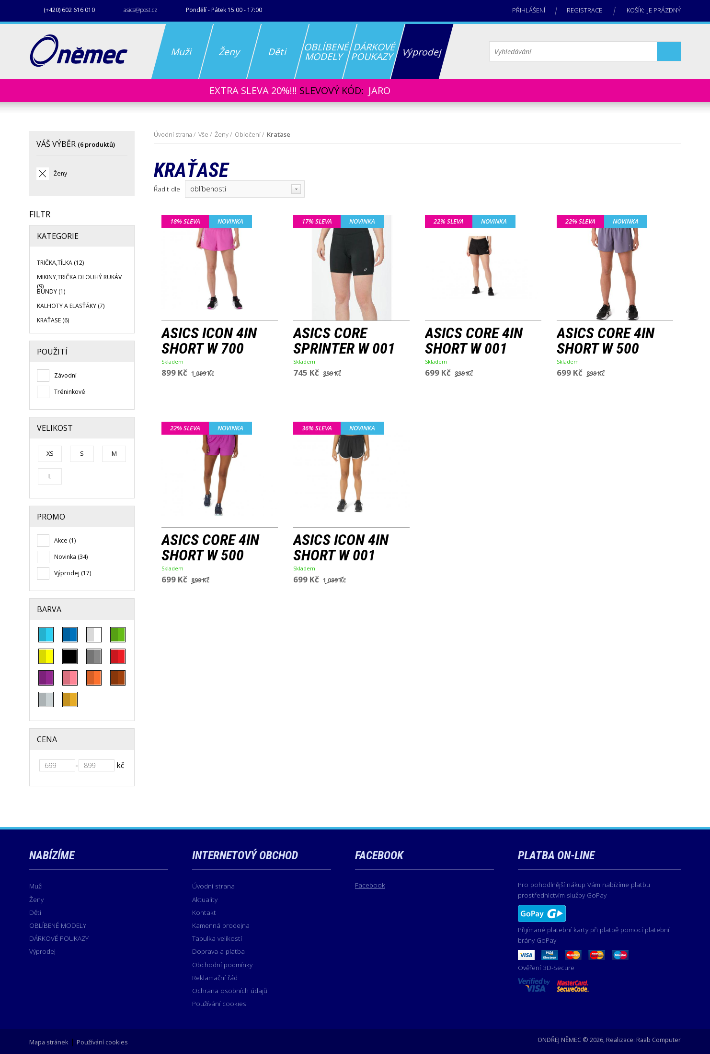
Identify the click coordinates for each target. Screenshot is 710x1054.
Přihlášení (528, 10)
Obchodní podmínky (222, 964)
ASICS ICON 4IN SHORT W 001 (341, 548)
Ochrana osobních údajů (229, 990)
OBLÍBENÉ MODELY (57, 925)
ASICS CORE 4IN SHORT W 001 (474, 341)
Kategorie (58, 236)
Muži (36, 885)
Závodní (65, 375)
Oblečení (248, 134)
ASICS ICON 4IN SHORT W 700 (209, 341)
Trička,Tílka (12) (60, 263)
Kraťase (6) (53, 320)
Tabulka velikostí (217, 938)
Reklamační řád (215, 977)
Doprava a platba (218, 951)
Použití (52, 351)
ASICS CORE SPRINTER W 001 (344, 341)
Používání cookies (219, 1003)
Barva (49, 609)
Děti (35, 912)
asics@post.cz (140, 10)
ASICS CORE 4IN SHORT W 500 (605, 341)
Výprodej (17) (72, 573)
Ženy (60, 173)
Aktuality (205, 899)
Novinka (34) (71, 557)
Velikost (55, 428)
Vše (203, 134)
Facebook (370, 884)
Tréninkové (69, 392)
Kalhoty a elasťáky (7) (70, 306)
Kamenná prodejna (221, 925)
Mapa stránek (49, 1042)
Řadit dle (167, 188)
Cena (47, 739)
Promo (51, 516)
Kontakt (204, 912)
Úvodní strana (173, 134)
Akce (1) (65, 540)
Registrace (584, 10)
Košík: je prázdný (654, 10)
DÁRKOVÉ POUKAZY (59, 938)
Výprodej (42, 951)
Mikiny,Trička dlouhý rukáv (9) (79, 281)
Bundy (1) (51, 291)
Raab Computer (658, 1039)
